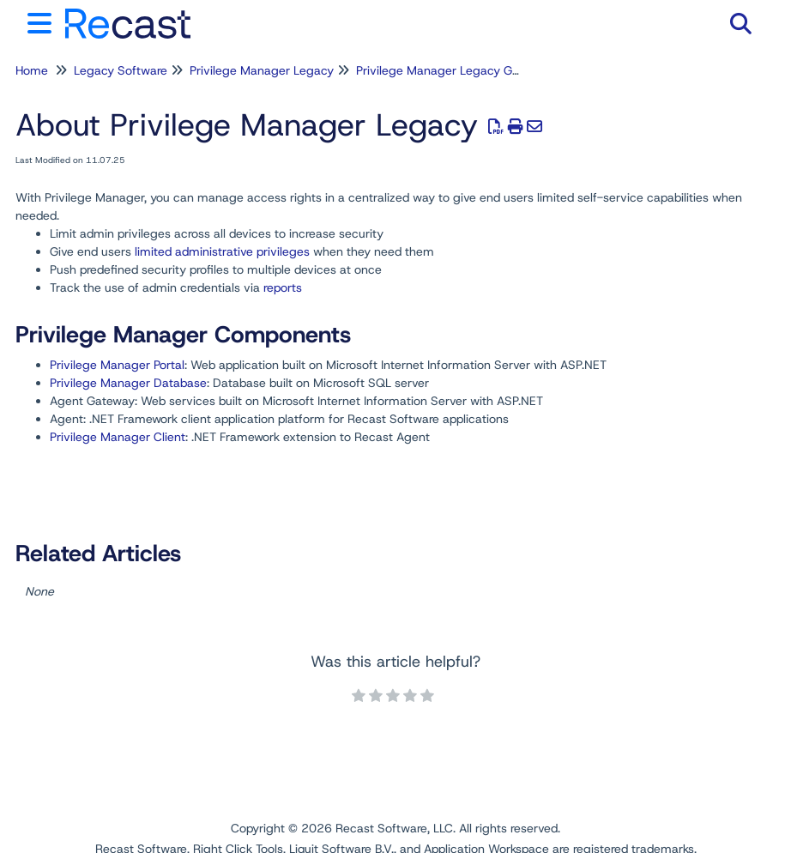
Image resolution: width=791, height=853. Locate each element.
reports (282, 287)
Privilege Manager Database (128, 382)
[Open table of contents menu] (42, 21)
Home (31, 70)
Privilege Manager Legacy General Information (484, 70)
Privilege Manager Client (117, 437)
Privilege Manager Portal (117, 364)
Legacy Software (120, 70)
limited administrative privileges (222, 251)
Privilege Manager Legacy (262, 70)
